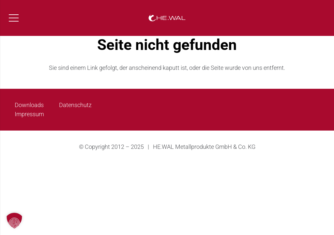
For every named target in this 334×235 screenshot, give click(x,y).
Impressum (29, 114)
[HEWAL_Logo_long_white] (167, 18)
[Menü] (13, 18)
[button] (14, 220)
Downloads (29, 105)
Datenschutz (75, 105)
